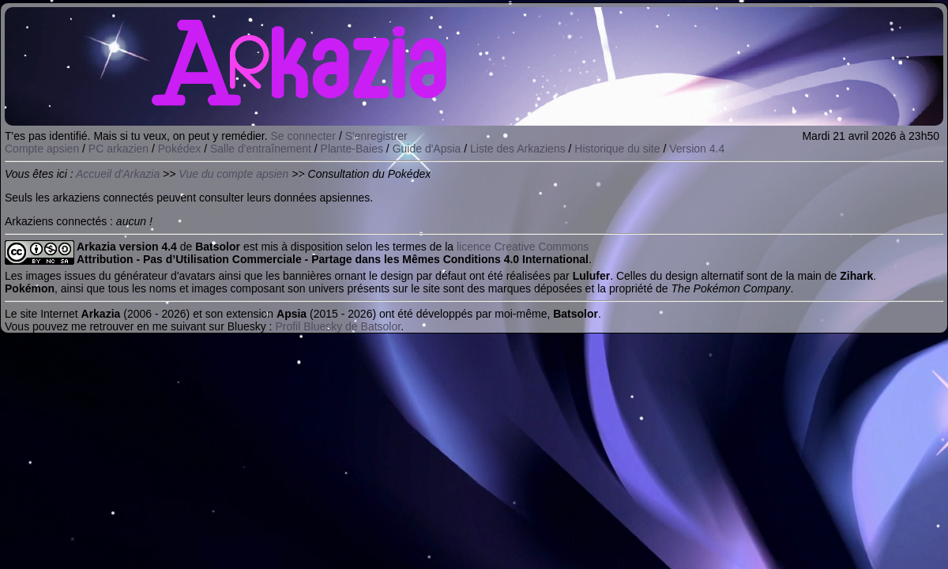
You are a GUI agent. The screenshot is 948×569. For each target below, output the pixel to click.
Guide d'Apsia (427, 148)
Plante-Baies (352, 148)
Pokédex (179, 148)
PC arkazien (118, 148)
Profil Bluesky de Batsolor (338, 326)
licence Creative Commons (523, 246)
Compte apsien (42, 148)
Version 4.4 (696, 148)
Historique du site (617, 148)
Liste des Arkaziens (518, 148)
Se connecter (304, 136)
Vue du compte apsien (233, 174)
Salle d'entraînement (260, 148)
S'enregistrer (376, 136)
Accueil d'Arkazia (118, 174)
